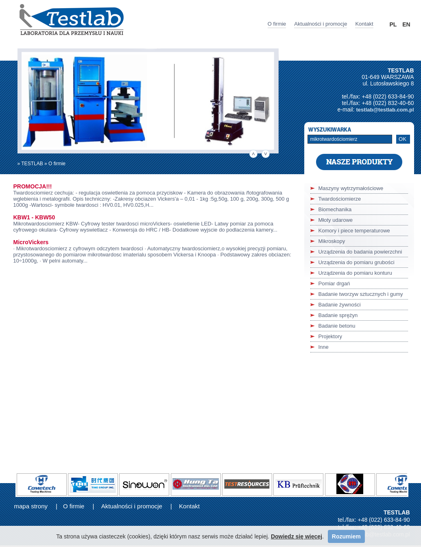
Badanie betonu (337, 326)
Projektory (330, 336)
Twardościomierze (339, 199)
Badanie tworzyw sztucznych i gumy (360, 294)
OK (402, 139)
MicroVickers (31, 242)
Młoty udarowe (335, 220)
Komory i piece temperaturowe (354, 231)
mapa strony (31, 506)
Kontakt (364, 24)
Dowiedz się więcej (296, 536)
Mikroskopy (331, 241)
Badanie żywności (339, 305)
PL (393, 24)
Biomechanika (335, 209)
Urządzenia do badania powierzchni (360, 252)
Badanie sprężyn (338, 315)
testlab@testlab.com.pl (385, 110)
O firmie (277, 24)
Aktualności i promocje (320, 24)
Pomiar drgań (334, 283)
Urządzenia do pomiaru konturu (355, 273)
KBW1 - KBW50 (34, 217)
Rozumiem (346, 536)
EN (406, 24)
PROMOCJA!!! (32, 186)
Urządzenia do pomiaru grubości (356, 262)
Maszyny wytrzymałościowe (351, 188)
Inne (323, 347)
